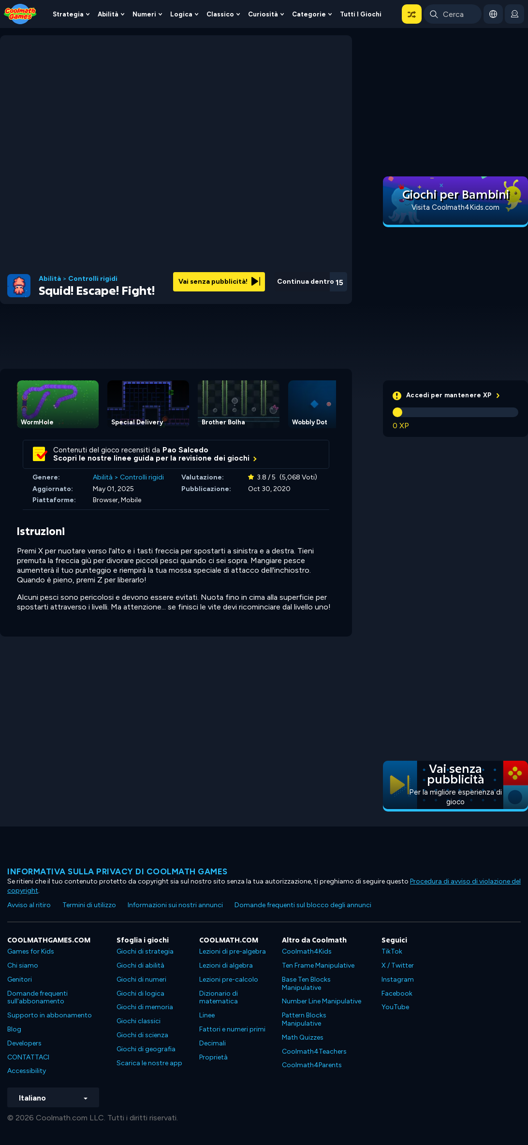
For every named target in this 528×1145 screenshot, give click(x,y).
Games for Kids (30, 951)
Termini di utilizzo (89, 905)
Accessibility (26, 1071)
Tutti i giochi (360, 14)
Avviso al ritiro (29, 905)
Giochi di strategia (145, 951)
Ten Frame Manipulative (318, 965)
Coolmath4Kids (307, 951)
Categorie (309, 14)
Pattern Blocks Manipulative (304, 1019)
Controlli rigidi (92, 279)
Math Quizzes (302, 1037)
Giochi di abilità (140, 965)
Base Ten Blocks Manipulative (306, 983)
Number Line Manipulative (321, 1001)
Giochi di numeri (141, 979)
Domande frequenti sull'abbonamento (37, 997)
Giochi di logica (140, 993)
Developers (24, 1043)
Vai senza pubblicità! (219, 281)
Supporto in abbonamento (49, 1015)
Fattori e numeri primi (232, 1029)
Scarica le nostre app (149, 1063)
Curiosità (263, 14)
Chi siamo (22, 965)
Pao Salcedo (185, 450)
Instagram (397, 979)
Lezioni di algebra (226, 965)
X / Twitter (397, 965)
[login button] (514, 14)
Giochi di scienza (142, 1035)
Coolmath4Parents (312, 1065)
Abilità (108, 14)
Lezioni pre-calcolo (228, 979)
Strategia (68, 14)
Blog (14, 1029)
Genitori (19, 979)
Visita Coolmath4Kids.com (455, 207)
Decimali (212, 1043)
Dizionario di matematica (218, 997)
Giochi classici (139, 1021)
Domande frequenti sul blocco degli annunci (303, 905)
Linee (207, 1015)
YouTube (395, 1007)
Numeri (144, 14)
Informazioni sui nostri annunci (175, 905)
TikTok (391, 951)
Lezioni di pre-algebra (232, 951)
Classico (220, 14)
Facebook (396, 993)
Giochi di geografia (146, 1049)
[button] (412, 14)
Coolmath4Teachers (314, 1051)
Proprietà (213, 1057)
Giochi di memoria (145, 1007)
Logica (181, 14)
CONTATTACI (28, 1057)
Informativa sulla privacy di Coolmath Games (117, 871)
